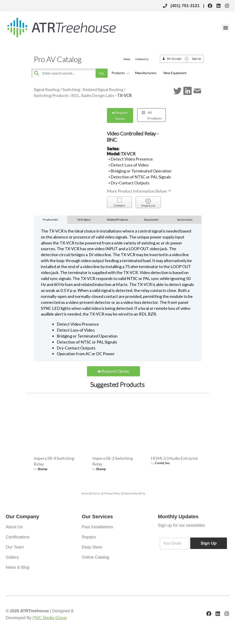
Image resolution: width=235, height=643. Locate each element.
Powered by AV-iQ (134, 493)
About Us (14, 527)
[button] (225, 27)
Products (120, 73)
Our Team (15, 547)
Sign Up (196, 58)
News (127, 59)
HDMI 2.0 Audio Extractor (174, 458)
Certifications (18, 537)
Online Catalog (95, 557)
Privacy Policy (112, 493)
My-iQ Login (174, 58)
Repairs (89, 537)
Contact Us (142, 59)
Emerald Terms (91, 493)
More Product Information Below (139, 191)
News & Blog (17, 567)
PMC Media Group (50, 617)
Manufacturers (146, 73)
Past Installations (97, 527)
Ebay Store (92, 547)
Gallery (12, 557)
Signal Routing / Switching (57, 89)
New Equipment (175, 73)
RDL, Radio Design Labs (92, 95)
